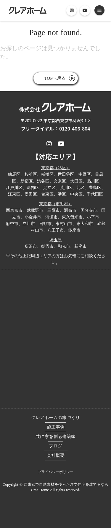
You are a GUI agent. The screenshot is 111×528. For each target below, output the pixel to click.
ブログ (55, 446)
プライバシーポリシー (55, 472)
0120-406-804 (74, 128)
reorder (99, 10)
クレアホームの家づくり (55, 417)
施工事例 (56, 427)
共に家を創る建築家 (55, 436)
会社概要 (56, 455)
